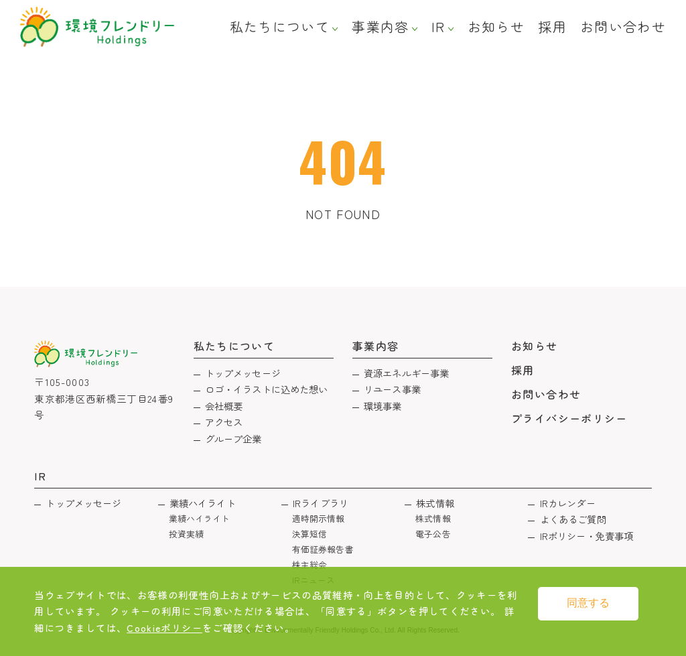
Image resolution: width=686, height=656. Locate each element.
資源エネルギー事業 (406, 373)
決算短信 (310, 533)
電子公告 (433, 533)
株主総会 (310, 564)
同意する (588, 602)
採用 (552, 27)
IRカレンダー (568, 503)
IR (438, 27)
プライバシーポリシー (569, 418)
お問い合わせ (623, 27)
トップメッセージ (243, 373)
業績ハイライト (202, 503)
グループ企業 (233, 439)
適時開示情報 (318, 518)
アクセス (224, 422)
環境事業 (383, 406)
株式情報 (435, 503)
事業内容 (380, 27)
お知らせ (496, 27)
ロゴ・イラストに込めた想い (266, 389)
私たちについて (280, 27)
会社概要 (224, 406)
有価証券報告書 (323, 549)
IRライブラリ (320, 503)
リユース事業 (392, 389)
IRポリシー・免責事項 (587, 536)
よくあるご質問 (573, 519)
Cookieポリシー (164, 627)
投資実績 (186, 533)
